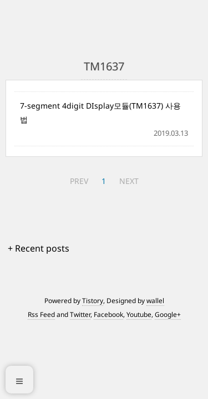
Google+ (168, 314)
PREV (79, 181)
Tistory (92, 300)
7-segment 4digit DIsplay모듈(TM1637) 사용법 (100, 112)
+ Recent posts (38, 248)
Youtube (138, 314)
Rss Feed (41, 314)
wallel (155, 300)
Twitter (80, 314)
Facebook (108, 314)
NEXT (129, 181)
